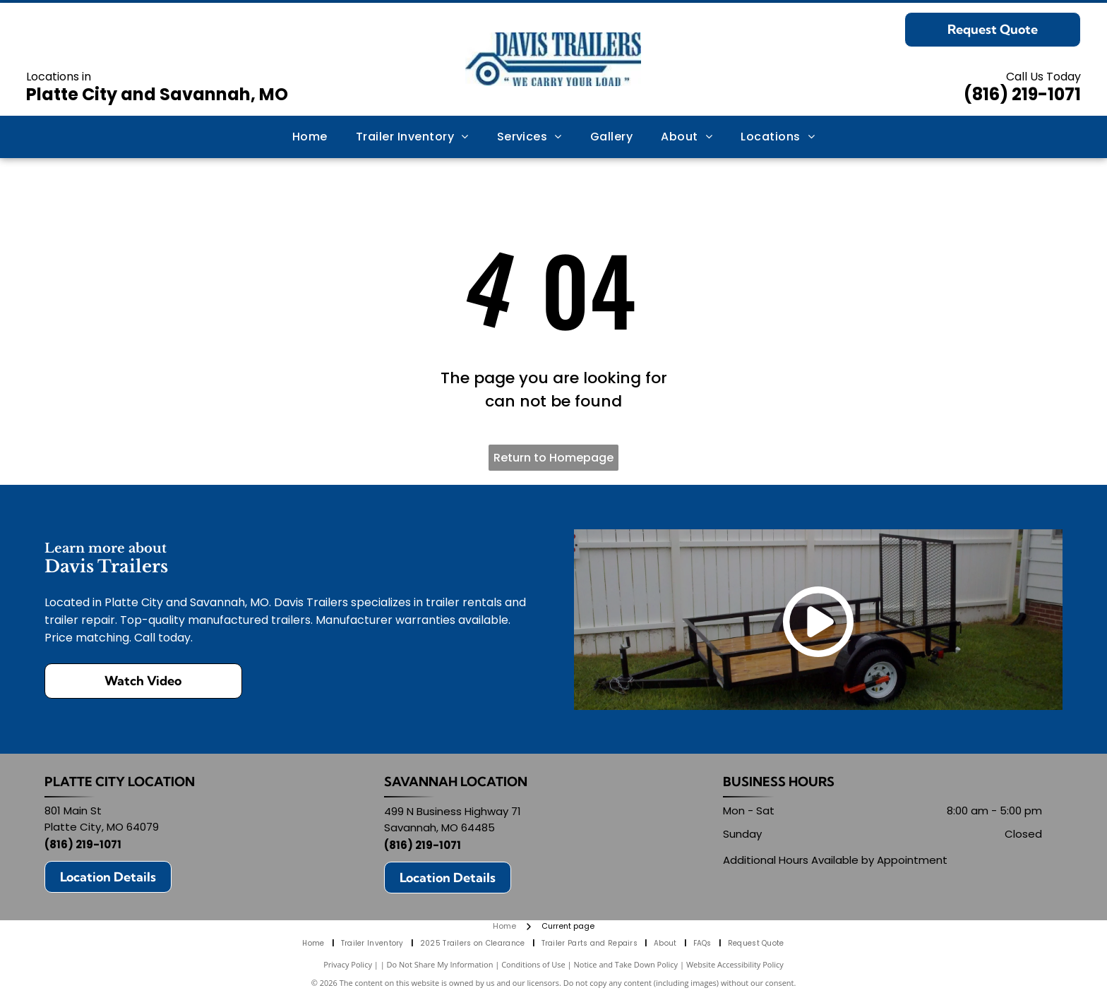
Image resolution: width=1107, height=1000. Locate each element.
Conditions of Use (533, 964)
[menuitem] (310, 137)
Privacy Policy (347, 964)
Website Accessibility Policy (735, 964)
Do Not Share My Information (440, 964)
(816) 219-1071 (1022, 94)
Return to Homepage (553, 458)
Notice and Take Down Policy (626, 964)
